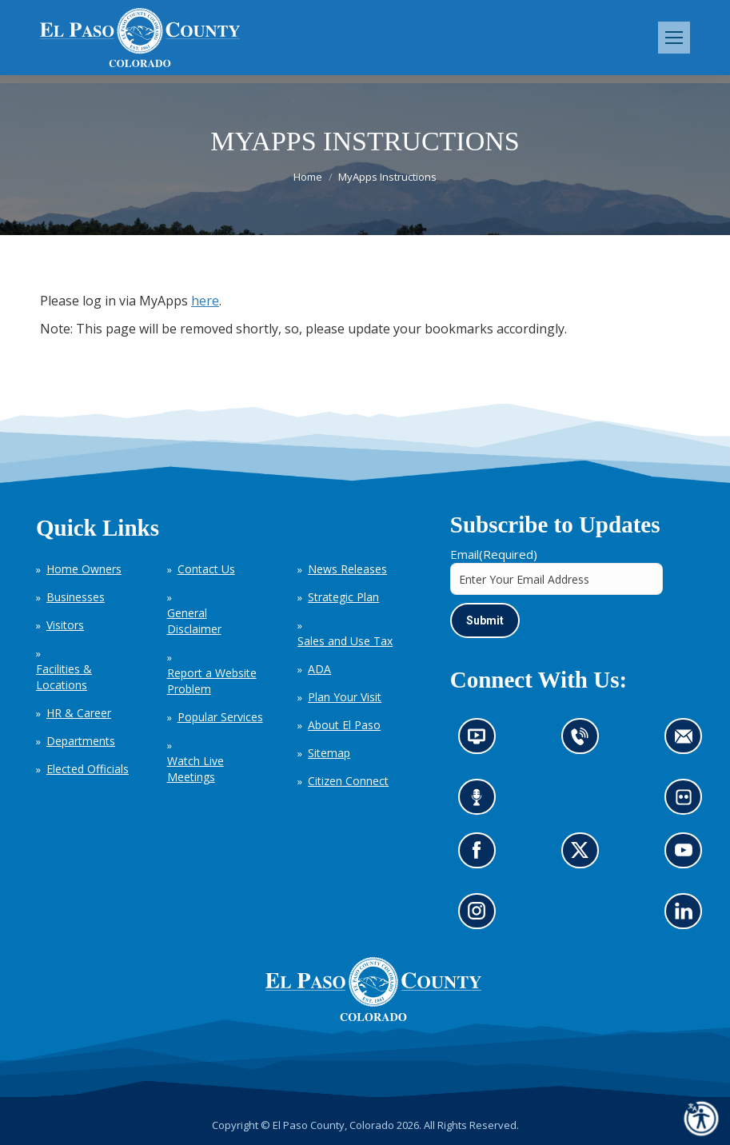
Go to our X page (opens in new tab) (584, 856)
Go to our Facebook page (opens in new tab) (481, 856)
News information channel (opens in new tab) (482, 741)
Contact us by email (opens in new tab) (689, 741)
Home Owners (84, 568)
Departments (80, 740)
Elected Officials (87, 768)
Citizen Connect (348, 780)
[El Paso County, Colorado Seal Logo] (373, 1017)
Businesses (75, 596)
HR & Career (78, 712)
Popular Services (220, 716)
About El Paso (344, 724)
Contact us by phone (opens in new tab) (584, 741)
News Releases (347, 568)
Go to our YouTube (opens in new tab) (688, 856)
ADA (319, 668)
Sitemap (329, 752)
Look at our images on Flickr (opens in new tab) (689, 802)
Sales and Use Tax (345, 640)
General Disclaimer (194, 620)
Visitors (65, 624)
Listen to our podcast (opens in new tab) (481, 802)
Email (493, 554)
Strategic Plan (343, 596)
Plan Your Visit (344, 696)
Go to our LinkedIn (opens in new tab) (688, 916)
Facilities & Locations (64, 676)
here (205, 300)
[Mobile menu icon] (674, 38)
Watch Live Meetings (195, 768)
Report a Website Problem (212, 680)
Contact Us (206, 568)
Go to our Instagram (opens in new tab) (482, 916)
